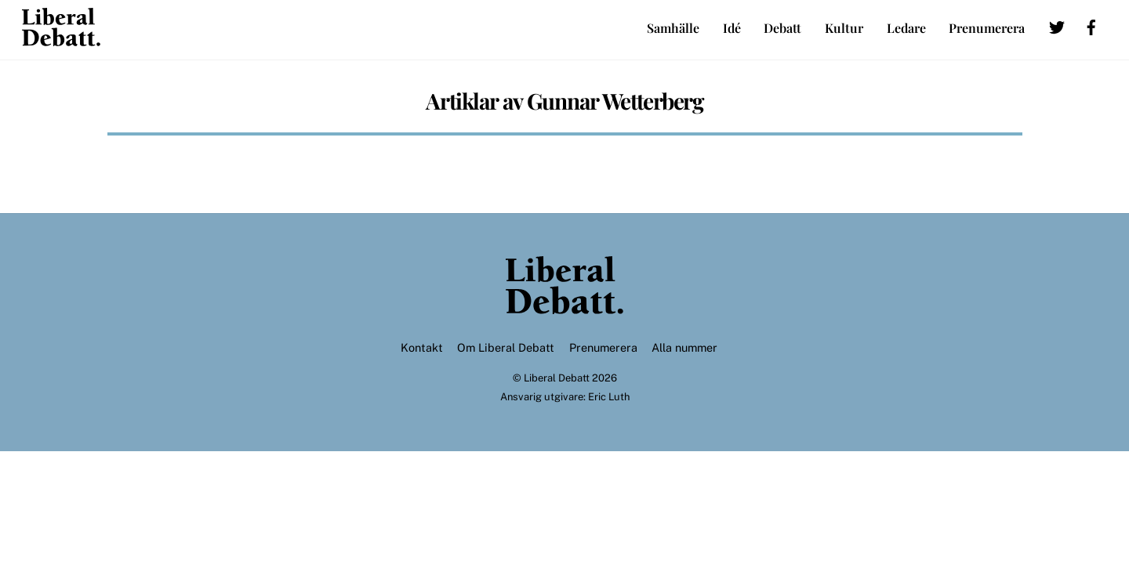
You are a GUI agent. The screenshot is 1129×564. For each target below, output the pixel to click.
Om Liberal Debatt (505, 347)
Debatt (782, 28)
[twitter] (1057, 24)
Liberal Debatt (557, 378)
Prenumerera (987, 28)
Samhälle (673, 28)
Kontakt (422, 347)
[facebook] (1091, 24)
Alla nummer (684, 347)
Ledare (906, 28)
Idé (732, 28)
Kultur (844, 28)
